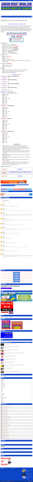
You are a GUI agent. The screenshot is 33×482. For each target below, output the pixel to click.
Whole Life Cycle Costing (15, 229)
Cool (3, 253)
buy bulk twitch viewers (9, 220)
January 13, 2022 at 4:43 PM (5, 213)
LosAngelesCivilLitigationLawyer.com (15, 242)
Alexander (4, 208)
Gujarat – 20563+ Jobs (5, 413)
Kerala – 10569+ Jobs (4, 423)
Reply (3, 211)
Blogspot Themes (12, 481)
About (2, 0)
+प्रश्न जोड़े (16, 274)
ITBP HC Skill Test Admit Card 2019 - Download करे (10, 343)
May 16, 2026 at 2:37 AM (5, 254)
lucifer (3, 212)
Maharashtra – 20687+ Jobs (5, 426)
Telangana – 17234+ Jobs (5, 433)
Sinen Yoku (4, 232)
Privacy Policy (4, 0)
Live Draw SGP (4, 218)
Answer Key (13, 16)
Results (2, 390)
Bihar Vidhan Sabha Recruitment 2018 (8, 368)
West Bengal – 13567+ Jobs (5, 438)
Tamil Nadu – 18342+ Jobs (5, 432)
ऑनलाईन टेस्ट (16, 272)
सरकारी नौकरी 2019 (2, 402)
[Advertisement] (16, 10)
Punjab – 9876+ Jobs (4, 429)
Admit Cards (2, 379)
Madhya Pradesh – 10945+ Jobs (6, 424)
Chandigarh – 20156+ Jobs (5, 410)
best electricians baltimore (29, 210)
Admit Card (7, 16)
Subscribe (11, 317)
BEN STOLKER (4, 227)
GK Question (2, 383)
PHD (10, 185)
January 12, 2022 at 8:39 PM (5, 209)
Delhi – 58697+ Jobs (4, 412)
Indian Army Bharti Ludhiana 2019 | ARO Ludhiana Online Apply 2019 (12, 371)
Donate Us (6, 288)
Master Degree (8, 185)
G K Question (24, 16)
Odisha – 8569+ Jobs (4, 427)
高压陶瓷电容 (4, 234)
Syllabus (17, 16)
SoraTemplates (4, 481)
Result (10, 16)
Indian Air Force (3, 384)
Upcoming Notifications (4, 397)
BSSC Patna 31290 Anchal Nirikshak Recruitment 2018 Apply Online (12, 346)
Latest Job (4, 16)
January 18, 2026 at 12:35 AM (5, 250)
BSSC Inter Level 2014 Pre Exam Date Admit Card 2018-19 (29, 471)
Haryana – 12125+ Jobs (5, 415)
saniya (3, 241)
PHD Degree (13, 185)
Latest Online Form (3, 185)
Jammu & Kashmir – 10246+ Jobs (6, 418)
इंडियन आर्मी (2, 398)
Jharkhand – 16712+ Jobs (5, 420)
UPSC (1, 396)
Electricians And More (8, 215)
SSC (1, 392)
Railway (2, 389)
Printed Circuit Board (23, 224)
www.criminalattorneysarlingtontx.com (14, 251)
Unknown (4, 223)
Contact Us (12, 0)
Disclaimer (8, 0)
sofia (3, 249)
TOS (6, 0)
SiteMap (10, 0)
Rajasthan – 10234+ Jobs (5, 430)
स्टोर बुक (16, 281)
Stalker (3, 204)
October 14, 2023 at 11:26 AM (5, 237)
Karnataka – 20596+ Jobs (5, 421)
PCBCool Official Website (5, 256)
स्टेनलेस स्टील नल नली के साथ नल (6, 200)
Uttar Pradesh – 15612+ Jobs (5, 435)
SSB (1, 391)
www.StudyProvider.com (3, 287)
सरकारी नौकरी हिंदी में (3, 442)
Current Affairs (20, 16)
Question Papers (29, 16)
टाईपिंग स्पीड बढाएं (16, 279)
